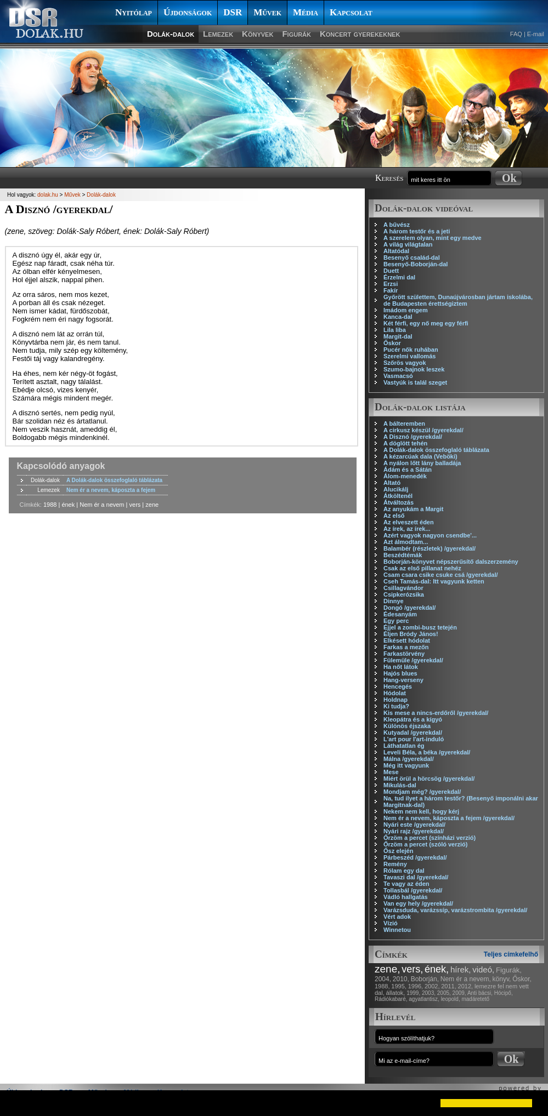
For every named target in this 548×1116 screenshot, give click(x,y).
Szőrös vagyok (404, 362)
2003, (429, 993)
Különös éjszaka (407, 726)
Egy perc (396, 620)
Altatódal (396, 251)
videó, (483, 969)
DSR (232, 12)
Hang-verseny (403, 680)
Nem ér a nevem (102, 504)
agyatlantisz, (424, 999)
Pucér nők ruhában (410, 349)
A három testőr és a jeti (416, 231)
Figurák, (509, 970)
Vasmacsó (398, 376)
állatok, (395, 992)
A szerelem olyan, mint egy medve (432, 237)
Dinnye (393, 601)
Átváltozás (398, 502)
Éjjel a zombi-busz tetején (420, 627)
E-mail (535, 34)
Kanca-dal (398, 316)
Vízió (390, 923)
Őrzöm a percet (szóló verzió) (425, 844)
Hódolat (394, 693)
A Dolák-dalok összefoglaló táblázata (436, 450)
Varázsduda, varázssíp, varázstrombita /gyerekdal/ (455, 910)
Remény (395, 864)
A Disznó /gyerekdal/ (412, 436)
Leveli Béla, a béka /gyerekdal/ (426, 752)
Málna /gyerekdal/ (408, 759)
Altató (391, 482)
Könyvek (257, 33)
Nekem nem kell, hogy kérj (421, 811)
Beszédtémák (402, 555)
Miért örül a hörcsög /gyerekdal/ (428, 778)
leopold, (450, 999)
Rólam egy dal (404, 870)
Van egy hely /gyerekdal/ (418, 903)
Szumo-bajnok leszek (413, 369)
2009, (459, 993)
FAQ (516, 34)
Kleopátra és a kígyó (412, 719)
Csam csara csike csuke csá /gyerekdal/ (440, 574)
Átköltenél (398, 496)
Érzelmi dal (399, 277)
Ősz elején (398, 851)
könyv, (502, 979)
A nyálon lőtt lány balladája (422, 463)
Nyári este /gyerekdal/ (414, 824)
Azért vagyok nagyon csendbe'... (430, 535)
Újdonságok (187, 12)
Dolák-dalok (170, 33)
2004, (383, 979)
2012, (465, 986)
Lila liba (394, 330)
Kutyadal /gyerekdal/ (412, 732)
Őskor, (522, 979)
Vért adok (397, 916)
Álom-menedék (405, 476)
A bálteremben (404, 423)
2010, (401, 979)
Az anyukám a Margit (413, 509)
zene (152, 504)
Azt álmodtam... (405, 542)
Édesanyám (400, 614)
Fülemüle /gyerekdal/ (413, 660)
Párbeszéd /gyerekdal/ (415, 857)
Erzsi (390, 284)
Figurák (296, 33)
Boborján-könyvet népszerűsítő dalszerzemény (450, 561)
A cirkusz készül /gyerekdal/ (423, 430)
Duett (391, 270)
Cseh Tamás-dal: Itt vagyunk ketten (433, 581)
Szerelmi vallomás (409, 356)
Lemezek (218, 33)
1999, (413, 993)
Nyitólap (133, 12)
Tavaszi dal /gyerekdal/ (415, 877)
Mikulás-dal (399, 785)
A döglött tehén (405, 443)
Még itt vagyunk (406, 765)
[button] (17, 1102)
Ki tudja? (396, 706)
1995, (398, 986)
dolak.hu (47, 195)
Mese (391, 772)
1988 (50, 504)
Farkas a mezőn (406, 647)
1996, (415, 986)
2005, (444, 993)
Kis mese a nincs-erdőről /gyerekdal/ (435, 712)
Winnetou (397, 929)
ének (68, 504)
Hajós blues (400, 673)
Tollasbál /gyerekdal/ (412, 890)
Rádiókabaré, (391, 999)
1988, (382, 986)
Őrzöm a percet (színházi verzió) (429, 837)
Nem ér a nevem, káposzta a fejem (110, 490)
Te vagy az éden (406, 883)
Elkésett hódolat (406, 640)
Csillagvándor (403, 588)
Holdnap (395, 699)
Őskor (392, 343)
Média (305, 12)
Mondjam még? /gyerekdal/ (422, 791)
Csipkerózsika (403, 594)
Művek (267, 12)
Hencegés (397, 686)
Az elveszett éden (408, 522)
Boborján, (425, 979)
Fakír (390, 290)
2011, (448, 986)
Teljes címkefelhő (511, 954)
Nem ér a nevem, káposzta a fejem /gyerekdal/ (449, 818)
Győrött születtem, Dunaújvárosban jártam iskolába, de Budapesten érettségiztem (458, 300)
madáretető (475, 999)
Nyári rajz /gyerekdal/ (413, 831)
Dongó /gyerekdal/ (409, 607)
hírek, (460, 969)
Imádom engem (405, 310)
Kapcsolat (351, 12)
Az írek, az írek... (407, 528)
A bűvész (396, 224)
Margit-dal (398, 336)
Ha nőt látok (400, 666)
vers (135, 504)
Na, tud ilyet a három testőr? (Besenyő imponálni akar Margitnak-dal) (460, 801)
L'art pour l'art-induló (413, 739)
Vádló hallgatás (405, 897)
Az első (394, 515)
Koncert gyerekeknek (360, 33)
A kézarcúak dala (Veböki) (420, 456)
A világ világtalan (407, 244)
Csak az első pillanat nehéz (422, 568)
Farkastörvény (404, 653)
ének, (437, 969)
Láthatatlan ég (404, 745)
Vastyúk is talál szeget (415, 382)
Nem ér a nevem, (465, 979)
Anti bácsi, (480, 993)
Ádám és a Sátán (407, 469)
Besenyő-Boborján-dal (415, 264)
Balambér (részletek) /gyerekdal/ (429, 548)
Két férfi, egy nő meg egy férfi (425, 323)
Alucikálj (395, 489)
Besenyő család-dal (411, 257)
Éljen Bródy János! (410, 634)
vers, (412, 969)
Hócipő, (503, 993)
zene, (387, 969)
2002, (432, 986)
